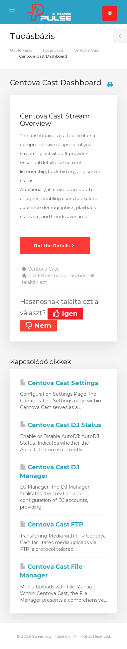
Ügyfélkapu (21, 50)
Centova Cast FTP (51, 524)
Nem (38, 325)
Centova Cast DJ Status (60, 425)
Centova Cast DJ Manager (49, 472)
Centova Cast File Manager (51, 571)
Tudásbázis (53, 50)
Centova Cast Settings (59, 383)
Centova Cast (86, 50)
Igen (65, 314)
